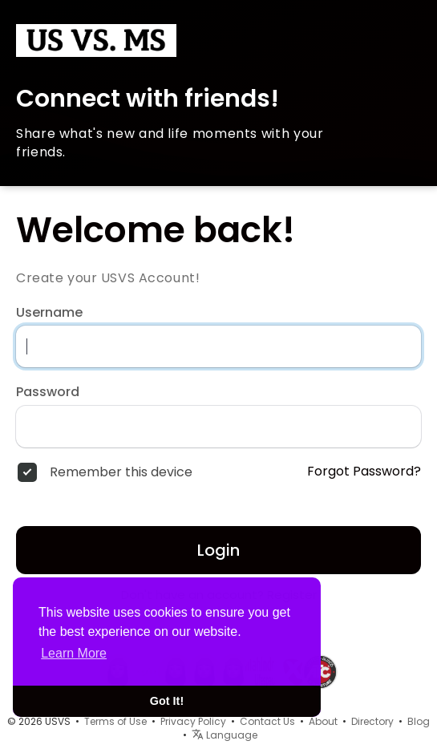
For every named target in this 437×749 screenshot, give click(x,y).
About (323, 721)
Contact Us (267, 721)
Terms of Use (115, 721)
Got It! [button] (167, 700)
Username (49, 313)
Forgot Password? (364, 471)
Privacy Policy (193, 721)
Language (224, 735)
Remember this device (121, 472)
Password (47, 392)
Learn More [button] (74, 653)
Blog (418, 721)
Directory (372, 721)
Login (218, 550)
